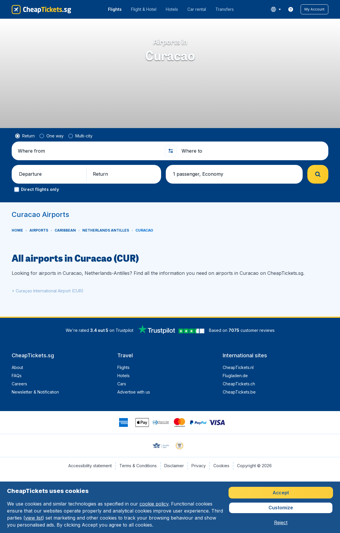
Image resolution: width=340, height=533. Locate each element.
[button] (314, 9)
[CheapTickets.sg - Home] (41, 9)
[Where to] (252, 151)
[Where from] (89, 151)
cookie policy (154, 504)
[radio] (25, 136)
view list (33, 518)
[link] (291, 9)
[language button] (276, 9)
